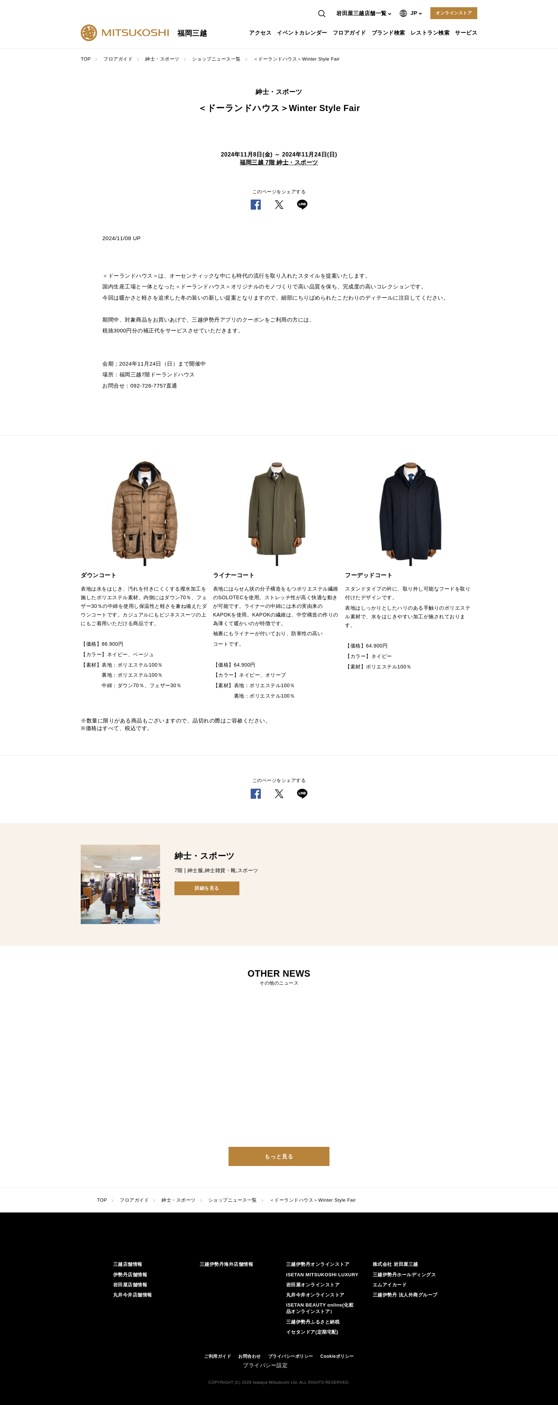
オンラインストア (454, 13)
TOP (86, 59)
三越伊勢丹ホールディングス (404, 1274)
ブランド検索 (389, 33)
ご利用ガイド (217, 1356)
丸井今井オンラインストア (315, 1295)
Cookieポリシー (337, 1356)
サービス (467, 33)
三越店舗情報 (127, 1264)
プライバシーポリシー (290, 1356)
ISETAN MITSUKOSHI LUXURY (322, 1274)
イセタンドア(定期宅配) (312, 1332)
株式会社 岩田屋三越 (395, 1264)
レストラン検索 (431, 33)
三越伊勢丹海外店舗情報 (226, 1264)
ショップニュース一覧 (216, 59)
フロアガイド (350, 33)
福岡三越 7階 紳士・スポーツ (279, 162)
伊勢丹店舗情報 (130, 1274)
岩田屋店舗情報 (130, 1284)
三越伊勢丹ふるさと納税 (313, 1322)
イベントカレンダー (303, 33)
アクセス (261, 33)
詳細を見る (207, 888)
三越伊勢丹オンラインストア (318, 1264)
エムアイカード (390, 1284)
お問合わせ (249, 1356)
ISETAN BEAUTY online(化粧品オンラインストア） (320, 1308)
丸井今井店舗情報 (132, 1295)
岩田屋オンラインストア (313, 1284)
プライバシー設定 (265, 1365)
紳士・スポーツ (162, 59)
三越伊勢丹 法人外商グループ (405, 1295)
